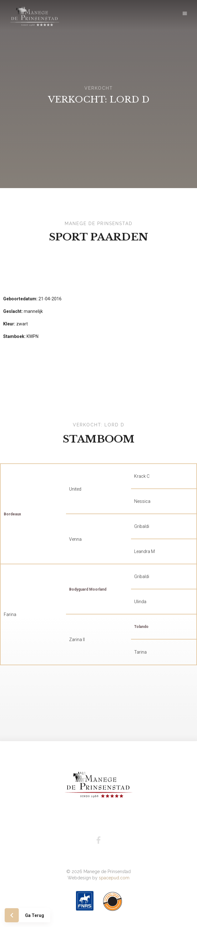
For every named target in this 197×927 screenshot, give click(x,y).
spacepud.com (114, 869)
